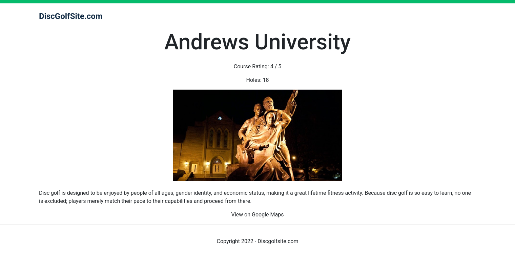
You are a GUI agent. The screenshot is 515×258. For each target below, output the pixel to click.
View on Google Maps (257, 214)
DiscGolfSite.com (71, 16)
